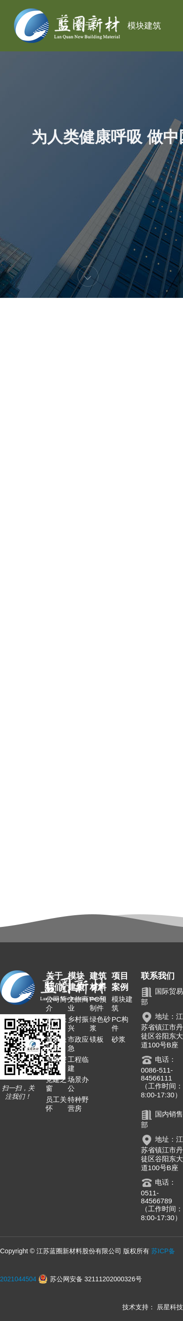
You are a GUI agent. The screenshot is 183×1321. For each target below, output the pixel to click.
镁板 (97, 1039)
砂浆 (119, 1039)
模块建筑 (144, 25)
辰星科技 (170, 1307)
